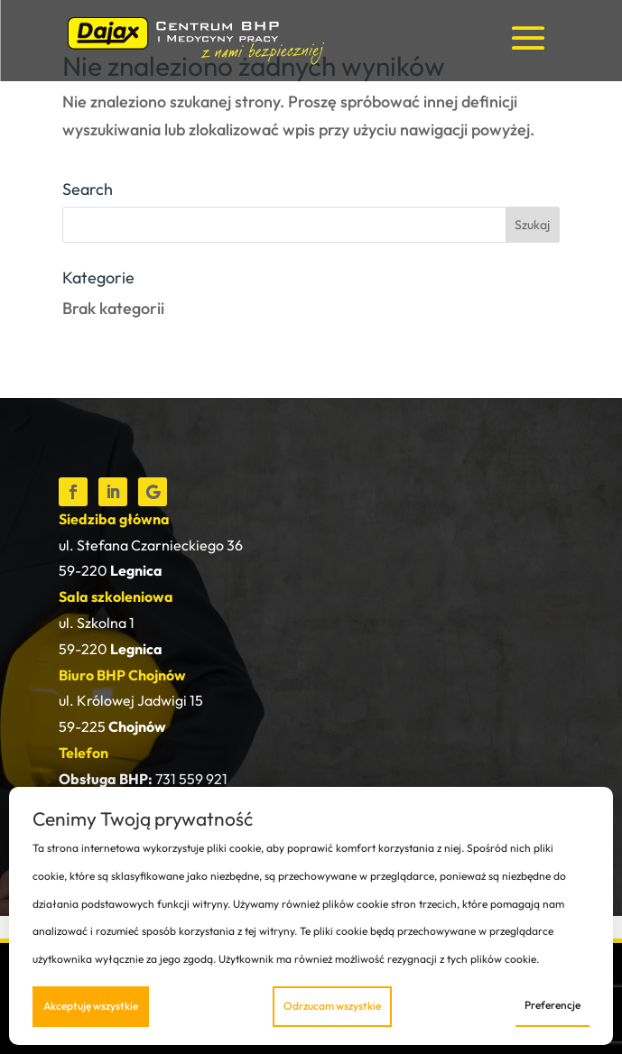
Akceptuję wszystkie (90, 1005)
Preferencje (552, 1005)
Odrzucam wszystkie (332, 1005)
